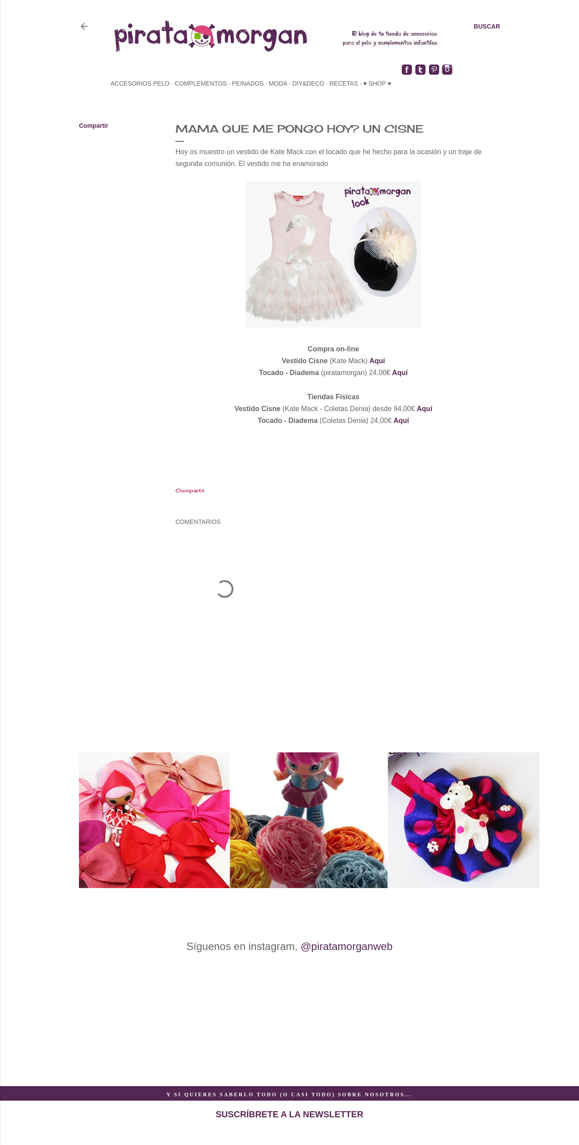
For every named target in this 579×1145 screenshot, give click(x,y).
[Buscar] (487, 26)
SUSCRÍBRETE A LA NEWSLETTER (290, 1114)
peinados (248, 83)
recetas (343, 83)
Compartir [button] (93, 125)
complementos (201, 83)
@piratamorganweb (346, 946)
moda (278, 83)
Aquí (377, 361)
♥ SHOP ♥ (377, 83)
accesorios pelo (140, 83)
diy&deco (308, 83)
